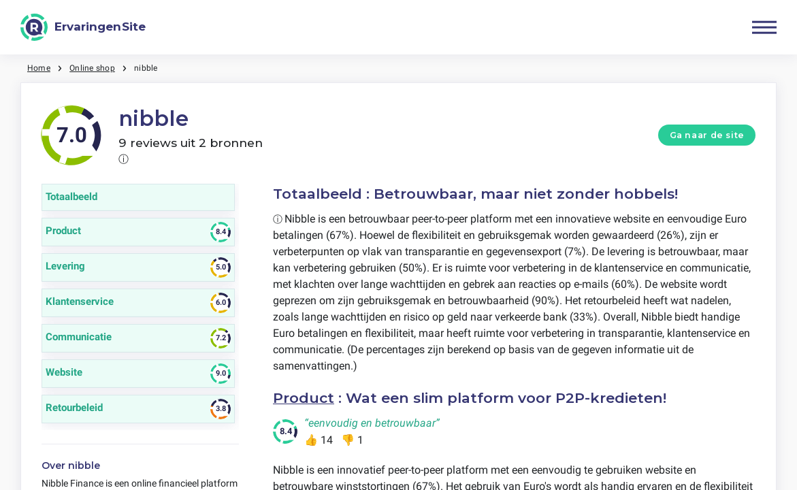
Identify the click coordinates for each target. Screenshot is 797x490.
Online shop (92, 68)
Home (38, 68)
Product (303, 397)
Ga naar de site (707, 135)
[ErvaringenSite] (83, 27)
